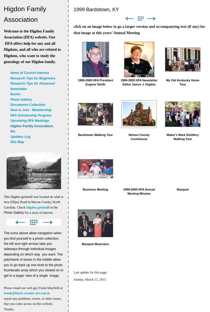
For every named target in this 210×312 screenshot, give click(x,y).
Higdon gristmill (37, 207)
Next (151, 19)
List (140, 19)
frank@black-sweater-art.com (25, 293)
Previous (129, 19)
